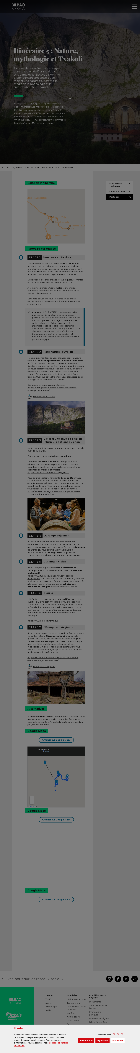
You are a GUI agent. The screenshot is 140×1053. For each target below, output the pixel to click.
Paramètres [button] (118, 1040)
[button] (114, 1034)
